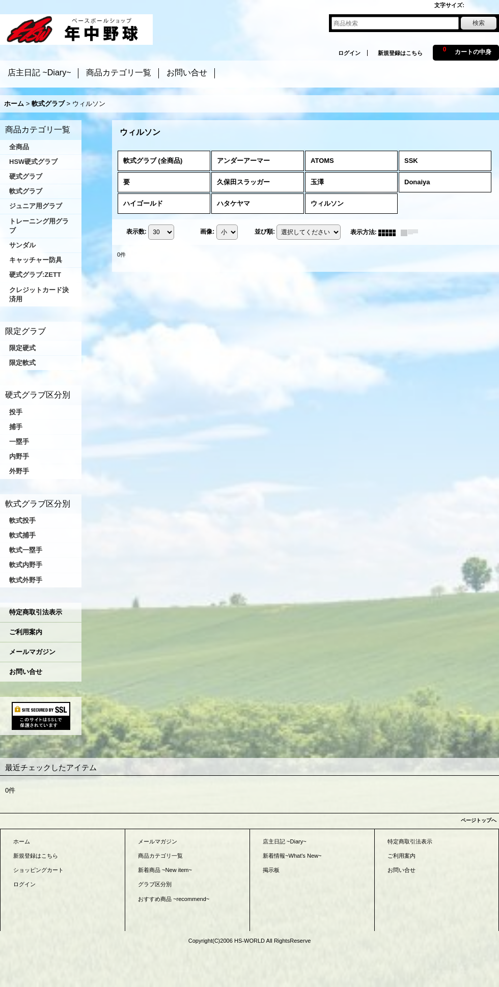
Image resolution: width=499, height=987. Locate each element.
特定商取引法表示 (35, 612)
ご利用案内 (25, 632)
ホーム (21, 841)
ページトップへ (478, 820)
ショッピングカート (38, 870)
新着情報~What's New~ (292, 856)
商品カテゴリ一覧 (160, 856)
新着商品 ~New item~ (165, 870)
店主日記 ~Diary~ (285, 841)
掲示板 (271, 870)
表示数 (136, 231)
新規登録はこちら (400, 53)
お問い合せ (25, 671)
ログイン (349, 53)
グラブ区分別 (155, 884)
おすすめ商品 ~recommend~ (173, 899)
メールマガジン (32, 652)
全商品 (19, 147)
